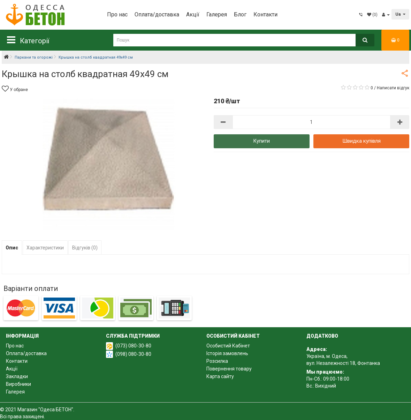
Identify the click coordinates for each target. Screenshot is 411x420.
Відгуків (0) (85, 247)
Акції (192, 14)
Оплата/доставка (157, 14)
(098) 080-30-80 (133, 354)
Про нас (117, 14)
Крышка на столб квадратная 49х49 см (96, 57)
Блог (240, 14)
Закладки (17, 376)
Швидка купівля (361, 141)
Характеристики (45, 247)
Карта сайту (220, 376)
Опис (12, 247)
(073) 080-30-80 (133, 345)
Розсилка (217, 361)
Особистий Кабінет (228, 345)
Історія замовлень (227, 353)
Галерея (216, 14)
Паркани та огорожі (34, 57)
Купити (261, 141)
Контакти (265, 14)
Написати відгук (393, 87)
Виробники (18, 384)
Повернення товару (229, 369)
